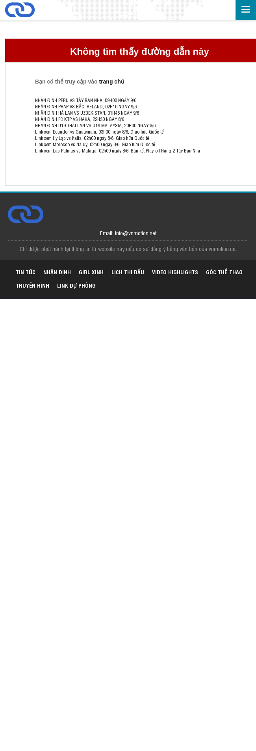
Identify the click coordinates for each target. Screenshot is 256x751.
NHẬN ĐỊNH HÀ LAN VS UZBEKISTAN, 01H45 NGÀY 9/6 (87, 113)
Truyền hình (32, 285)
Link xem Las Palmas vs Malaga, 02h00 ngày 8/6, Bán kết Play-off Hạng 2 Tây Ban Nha (117, 150)
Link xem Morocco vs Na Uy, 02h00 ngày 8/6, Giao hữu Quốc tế (95, 144)
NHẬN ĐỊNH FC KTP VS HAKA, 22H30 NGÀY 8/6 (79, 119)
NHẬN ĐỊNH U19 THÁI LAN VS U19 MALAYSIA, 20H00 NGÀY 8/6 (95, 125)
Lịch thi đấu (127, 271)
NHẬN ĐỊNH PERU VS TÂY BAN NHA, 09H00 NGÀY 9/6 (85, 100)
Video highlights (175, 271)
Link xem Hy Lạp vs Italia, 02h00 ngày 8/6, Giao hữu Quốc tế (92, 138)
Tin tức (25, 271)
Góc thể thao (224, 271)
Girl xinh (91, 271)
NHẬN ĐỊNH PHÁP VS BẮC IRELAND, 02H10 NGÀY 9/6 (86, 106)
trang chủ (111, 81)
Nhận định (57, 271)
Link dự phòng (76, 285)
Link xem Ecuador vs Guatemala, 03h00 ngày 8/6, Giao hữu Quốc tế (99, 131)
